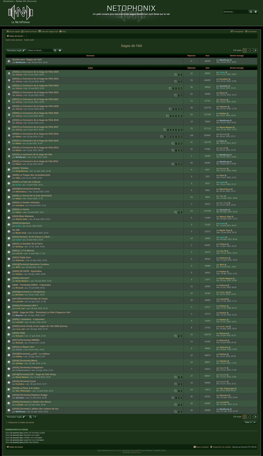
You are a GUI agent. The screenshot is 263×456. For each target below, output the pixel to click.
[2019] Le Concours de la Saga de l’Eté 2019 (35, 120)
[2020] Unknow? (20, 278)
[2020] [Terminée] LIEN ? (25, 305)
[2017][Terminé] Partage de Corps (30, 298)
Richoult (19, 288)
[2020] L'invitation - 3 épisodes (28, 319)
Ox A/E (16, 230)
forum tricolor (116, 450)
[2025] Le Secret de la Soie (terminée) (32, 195)
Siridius (19, 350)
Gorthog (19, 247)
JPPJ (18, 267)
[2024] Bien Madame (23, 216)
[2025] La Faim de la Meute (26, 182)
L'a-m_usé (224, 292)
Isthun (18, 199)
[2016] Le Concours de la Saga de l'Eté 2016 (35, 134)
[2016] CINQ (18, 333)
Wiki (24, 1)
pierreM (223, 148)
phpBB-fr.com (136, 452)
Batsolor (223, 169)
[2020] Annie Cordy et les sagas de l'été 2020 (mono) (39, 326)
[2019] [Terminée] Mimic (24, 360)
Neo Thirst (224, 203)
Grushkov (224, 79)
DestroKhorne (22, 171)
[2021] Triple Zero (21, 257)
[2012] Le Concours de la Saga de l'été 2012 (35, 161)
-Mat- (222, 196)
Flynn (222, 141)
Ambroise (20, 260)
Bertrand (19, 295)
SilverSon (224, 395)
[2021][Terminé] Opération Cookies (30, 264)
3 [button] (252, 50)
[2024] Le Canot (20, 209)
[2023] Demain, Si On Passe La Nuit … (32, 237)
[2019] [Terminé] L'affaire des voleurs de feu (35, 408)
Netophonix (8, 1)
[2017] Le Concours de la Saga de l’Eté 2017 (35, 127)
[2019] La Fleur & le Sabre (25, 388)
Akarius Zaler (21, 219)
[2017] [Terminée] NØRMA (26, 340)
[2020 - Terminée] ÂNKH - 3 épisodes (31, 285)
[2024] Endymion (21, 223)
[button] (256, 50)
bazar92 (223, 368)
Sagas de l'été (131, 46)
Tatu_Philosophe (23, 391)
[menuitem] (29, 31)
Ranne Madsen (226, 127)
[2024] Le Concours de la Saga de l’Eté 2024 (35, 78)
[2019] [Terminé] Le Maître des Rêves (31, 402)
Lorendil (19, 302)
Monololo (223, 134)
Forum (19, 1)
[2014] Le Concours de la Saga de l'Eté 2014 (35, 147)
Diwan (18, 137)
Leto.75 (19, 253)
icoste (222, 72)
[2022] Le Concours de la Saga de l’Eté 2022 (35, 92)
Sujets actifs (29, 40)
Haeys (222, 93)
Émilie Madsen (22, 281)
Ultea (18, 178)
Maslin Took (21, 233)
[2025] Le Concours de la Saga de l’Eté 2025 (35, 72)
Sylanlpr (19, 363)
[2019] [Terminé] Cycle (24, 381)
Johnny (19, 75)
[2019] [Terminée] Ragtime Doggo (29, 395)
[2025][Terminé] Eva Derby (26, 188)
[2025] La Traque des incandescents (31, 175)
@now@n (224, 86)
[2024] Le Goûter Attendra (25, 202)
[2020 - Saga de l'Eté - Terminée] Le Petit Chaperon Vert (41, 312)
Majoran (19, 315)
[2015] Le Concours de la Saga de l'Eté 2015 (35, 140)
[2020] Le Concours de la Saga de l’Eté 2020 (35, 113)
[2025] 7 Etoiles (20, 168)
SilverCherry (21, 192)
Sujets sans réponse (14, 40)
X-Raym (223, 244)
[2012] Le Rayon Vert (23, 347)
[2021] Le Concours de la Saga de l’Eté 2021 (35, 99)
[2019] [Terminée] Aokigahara (27, 367)
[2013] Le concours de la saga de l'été (32, 154)
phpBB (136, 450)
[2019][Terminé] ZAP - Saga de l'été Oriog (34, 374)
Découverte (32, 1)
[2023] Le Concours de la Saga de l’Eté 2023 (35, 85)
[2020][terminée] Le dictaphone (28, 291)
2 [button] (248, 50)
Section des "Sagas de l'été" (27, 59)
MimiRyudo (20, 62)
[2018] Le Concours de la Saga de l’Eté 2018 (35, 106)
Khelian (223, 113)
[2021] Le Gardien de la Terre (27, 243)
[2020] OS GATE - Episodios (27, 271)
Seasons (223, 107)
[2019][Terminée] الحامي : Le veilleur (31, 353)
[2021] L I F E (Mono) (23, 250)
